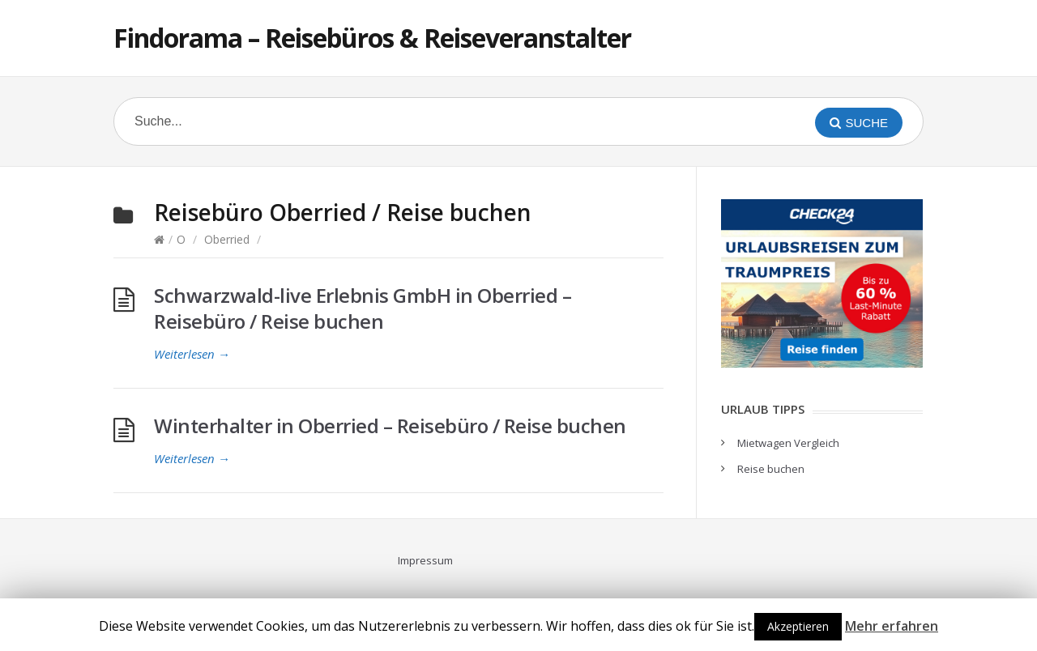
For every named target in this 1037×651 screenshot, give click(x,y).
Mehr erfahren (891, 626)
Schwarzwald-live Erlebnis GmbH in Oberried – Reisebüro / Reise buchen (362, 308)
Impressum (425, 560)
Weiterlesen (192, 354)
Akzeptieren (798, 626)
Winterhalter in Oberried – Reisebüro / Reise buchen (390, 425)
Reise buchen (770, 469)
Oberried (227, 239)
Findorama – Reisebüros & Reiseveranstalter (372, 37)
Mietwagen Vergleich (788, 443)
